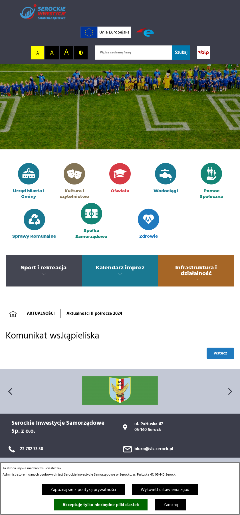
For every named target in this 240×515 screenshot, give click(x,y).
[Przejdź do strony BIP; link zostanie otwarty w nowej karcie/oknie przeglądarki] (203, 52)
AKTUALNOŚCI (41, 313)
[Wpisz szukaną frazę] (133, 52)
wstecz (220, 353)
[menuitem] (44, 268)
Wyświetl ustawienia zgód (165, 489)
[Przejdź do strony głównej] (43, 12)
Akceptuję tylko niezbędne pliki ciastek (100, 505)
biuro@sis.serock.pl (153, 449)
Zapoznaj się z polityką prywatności (83, 489)
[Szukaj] (181, 52)
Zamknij (171, 505)
